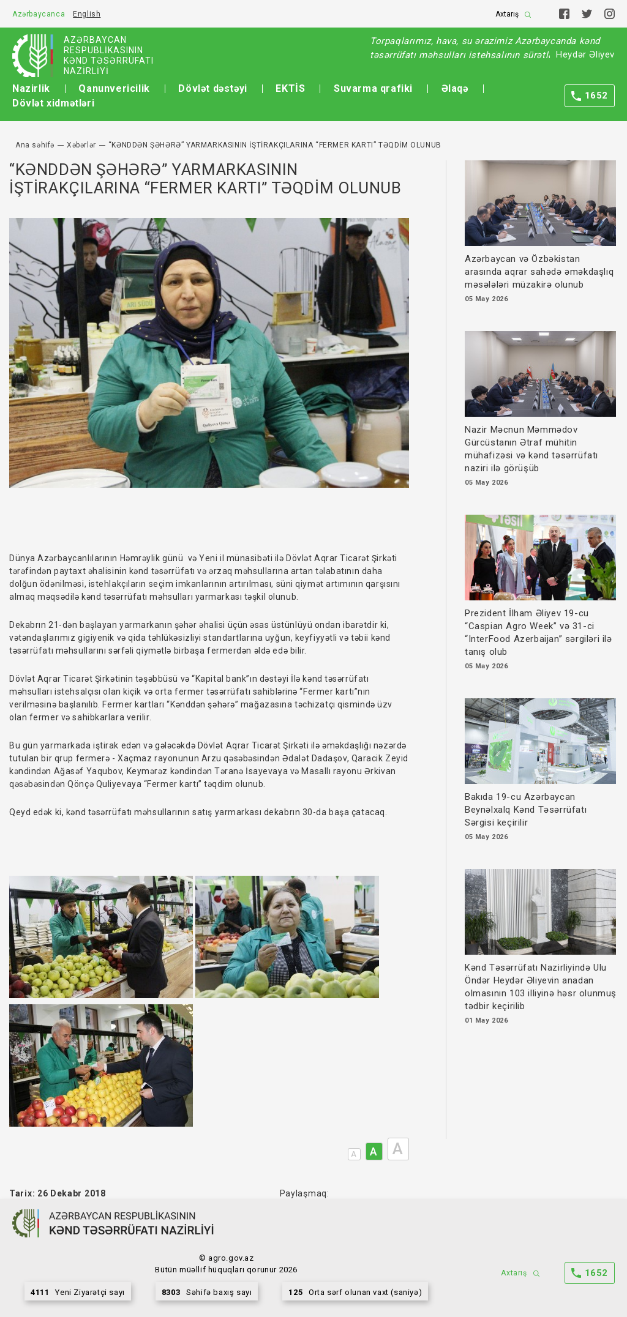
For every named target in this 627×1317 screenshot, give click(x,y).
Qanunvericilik (113, 88)
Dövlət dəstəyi (212, 88)
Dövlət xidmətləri (53, 103)
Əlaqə (454, 88)
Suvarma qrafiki (373, 88)
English (86, 14)
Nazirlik (31, 88)
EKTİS (290, 88)
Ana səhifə (34, 145)
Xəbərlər (81, 145)
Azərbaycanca (38, 14)
